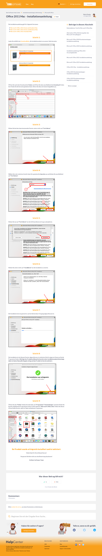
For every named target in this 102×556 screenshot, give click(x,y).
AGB (45, 544)
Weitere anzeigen (72, 86)
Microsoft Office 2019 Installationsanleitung (79, 62)
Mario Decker (87, 14)
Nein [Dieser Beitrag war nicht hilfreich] (57, 482)
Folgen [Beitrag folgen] (57, 16)
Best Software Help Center (13, 12)
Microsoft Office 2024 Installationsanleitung (79, 46)
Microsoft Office (48, 12)
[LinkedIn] (94, 530)
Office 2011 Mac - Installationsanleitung (78, 67)
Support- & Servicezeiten (65, 548)
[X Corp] (84, 530)
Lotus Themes (27, 550)
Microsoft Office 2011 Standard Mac (21, 31)
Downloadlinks (25, 41)
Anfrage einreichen (75, 4)
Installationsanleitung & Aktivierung (32, 12)
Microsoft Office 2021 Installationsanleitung (79, 57)
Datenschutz (47, 546)
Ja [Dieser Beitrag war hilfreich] (45, 482)
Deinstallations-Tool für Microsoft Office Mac (79, 28)
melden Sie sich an (16, 507)
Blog (32, 4)
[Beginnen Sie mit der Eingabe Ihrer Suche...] (51, 516)
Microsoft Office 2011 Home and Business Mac (24, 29)
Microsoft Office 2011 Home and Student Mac (24, 28)
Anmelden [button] (90, 4)
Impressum (46, 548)
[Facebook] (74, 530)
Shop (27, 4)
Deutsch (61, 4)
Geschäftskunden (63, 546)
